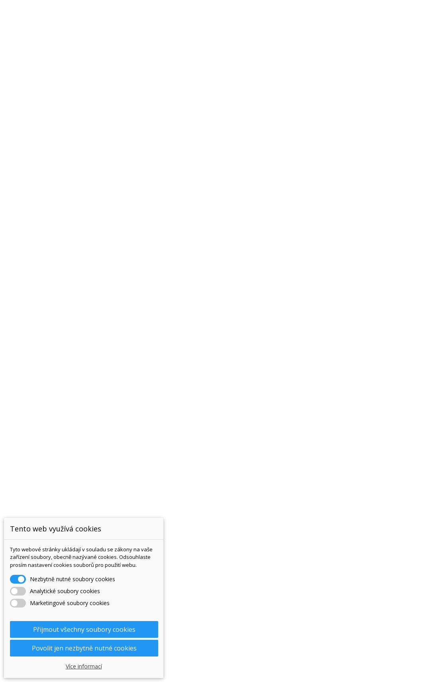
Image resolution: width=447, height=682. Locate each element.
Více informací (84, 666)
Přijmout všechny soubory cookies (84, 629)
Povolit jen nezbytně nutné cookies (84, 648)
